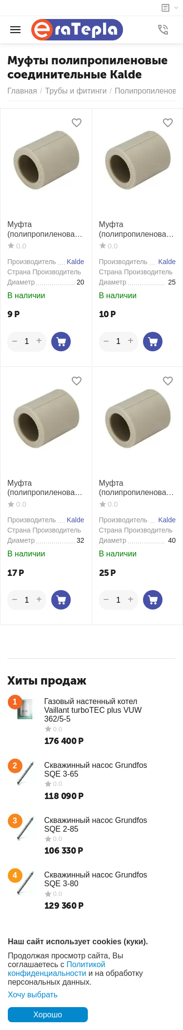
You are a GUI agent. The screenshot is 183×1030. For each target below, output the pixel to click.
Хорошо (47, 1015)
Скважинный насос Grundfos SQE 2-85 (95, 824)
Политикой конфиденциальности (56, 968)
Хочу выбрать (33, 995)
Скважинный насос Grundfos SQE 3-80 (95, 879)
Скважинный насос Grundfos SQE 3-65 (95, 769)
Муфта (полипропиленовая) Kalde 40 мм (136, 488)
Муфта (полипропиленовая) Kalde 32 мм (44, 488)
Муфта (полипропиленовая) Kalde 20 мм (44, 229)
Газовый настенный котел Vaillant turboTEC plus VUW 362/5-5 (93, 710)
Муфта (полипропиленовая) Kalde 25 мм (136, 229)
